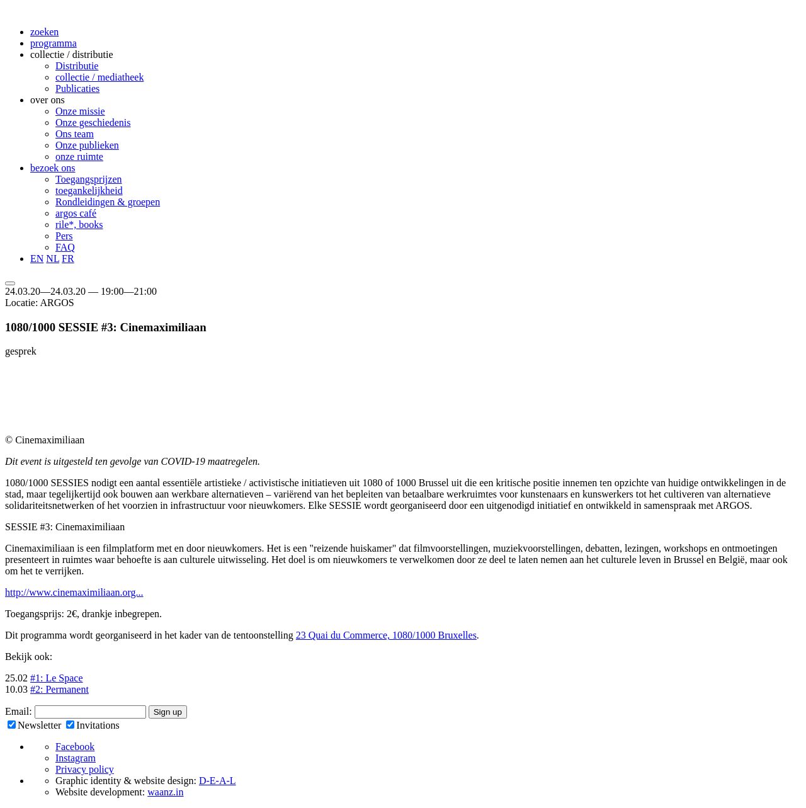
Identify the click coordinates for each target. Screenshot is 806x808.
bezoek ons (53, 167)
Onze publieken (87, 145)
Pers (64, 235)
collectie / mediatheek (99, 77)
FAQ (65, 247)
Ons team (74, 133)
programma (53, 43)
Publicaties (77, 88)
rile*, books (79, 224)
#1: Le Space (56, 678)
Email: (20, 711)
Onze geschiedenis (93, 122)
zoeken (44, 31)
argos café (75, 213)
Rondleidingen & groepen (107, 201)
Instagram (75, 758)
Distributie (76, 65)
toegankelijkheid (89, 190)
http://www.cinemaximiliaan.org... (74, 592)
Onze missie (80, 111)
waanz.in (165, 792)
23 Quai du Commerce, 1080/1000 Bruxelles (386, 635)
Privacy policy (84, 769)
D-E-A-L (217, 780)
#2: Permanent (59, 689)
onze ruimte (79, 156)
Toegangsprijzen (88, 179)
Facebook (74, 746)
